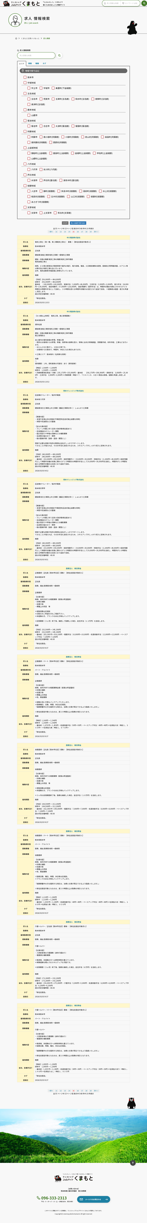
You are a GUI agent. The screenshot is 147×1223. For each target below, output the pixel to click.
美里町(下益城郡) (60, 88)
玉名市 (31, 98)
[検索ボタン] (144, 3)
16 (78, 232)
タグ (44, 63)
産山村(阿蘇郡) (89, 136)
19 (90, 232)
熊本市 (27, 77)
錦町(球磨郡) (46, 191)
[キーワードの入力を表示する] (123, 3)
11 (56, 232)
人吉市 (31, 191)
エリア (21, 63)
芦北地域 (28, 174)
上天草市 (44, 212)
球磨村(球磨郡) (94, 196)
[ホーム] (16, 38)
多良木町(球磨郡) (66, 191)
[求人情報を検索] (113, 3)
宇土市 (31, 88)
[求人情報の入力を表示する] (104, 3)
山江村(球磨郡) (75, 196)
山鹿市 (31, 115)
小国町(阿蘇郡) (69, 136)
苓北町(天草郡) (61, 212)
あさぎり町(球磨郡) (37, 201)
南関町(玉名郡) (99, 98)
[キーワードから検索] (132, 3)
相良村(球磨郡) (35, 196)
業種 (30, 63)
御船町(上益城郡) (36, 153)
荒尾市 (43, 98)
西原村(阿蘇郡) (57, 142)
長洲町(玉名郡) (35, 104)
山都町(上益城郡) (36, 158)
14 (69, 232)
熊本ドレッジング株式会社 (73, 391)
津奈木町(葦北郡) (68, 180)
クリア (65, 223)
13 (65, 232)
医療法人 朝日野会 (73, 568)
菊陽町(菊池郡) (79, 125)
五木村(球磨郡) (55, 196)
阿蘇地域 (28, 131)
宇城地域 (28, 82)
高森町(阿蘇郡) (109, 136)
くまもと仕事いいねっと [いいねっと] (30, 38)
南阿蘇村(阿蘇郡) (36, 142)
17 (82, 232)
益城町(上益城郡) (80, 153)
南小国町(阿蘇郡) (48, 136)
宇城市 (43, 88)
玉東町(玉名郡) (59, 98)
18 (86, 232)
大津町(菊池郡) (59, 125)
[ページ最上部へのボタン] (133, 1163)
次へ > (96, 232)
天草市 (31, 212)
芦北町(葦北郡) (47, 180)
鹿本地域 (28, 109)
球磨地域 (28, 185)
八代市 (31, 169)
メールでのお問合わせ (90, 1199)
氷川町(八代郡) (47, 169)
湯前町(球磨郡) (87, 191)
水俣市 (31, 180)
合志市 (43, 125)
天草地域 (28, 207)
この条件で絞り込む (78, 223)
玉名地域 (28, 93)
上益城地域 (29, 147)
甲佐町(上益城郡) (102, 153)
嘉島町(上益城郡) (58, 153)
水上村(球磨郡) (107, 191)
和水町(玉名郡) (79, 98)
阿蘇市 (31, 136)
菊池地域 (28, 120)
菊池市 (31, 125)
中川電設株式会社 (73, 237)
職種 (37, 63)
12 (60, 232)
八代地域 (28, 163)
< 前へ (51, 232)
